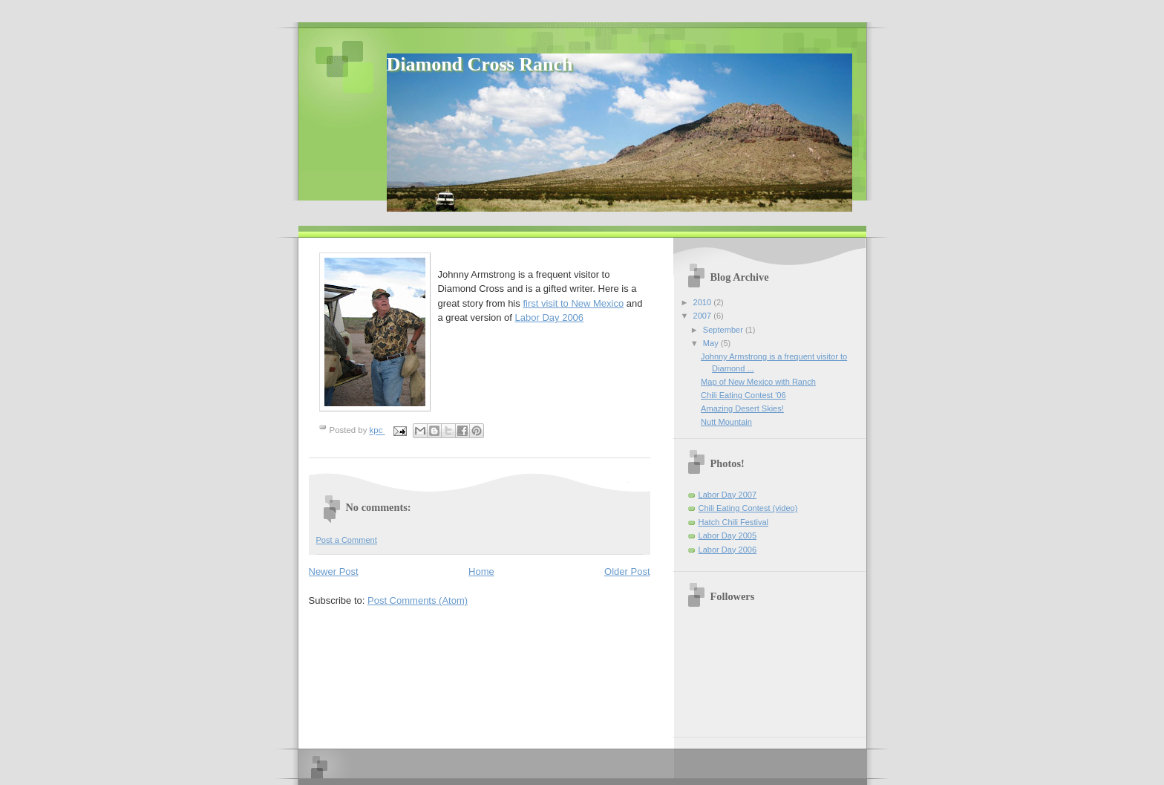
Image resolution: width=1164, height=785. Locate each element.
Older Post (627, 571)
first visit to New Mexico (573, 303)
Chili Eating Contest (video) (748, 508)
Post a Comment (346, 539)
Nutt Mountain (726, 421)
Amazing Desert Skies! (742, 408)
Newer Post (334, 571)
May (712, 343)
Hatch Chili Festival (734, 522)
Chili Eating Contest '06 (743, 395)
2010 (703, 302)
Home (481, 571)
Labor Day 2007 (728, 494)
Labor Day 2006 (549, 317)
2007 (703, 315)
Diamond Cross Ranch (480, 64)
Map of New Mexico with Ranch (758, 381)
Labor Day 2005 (728, 535)
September (724, 329)
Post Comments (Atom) (417, 600)
